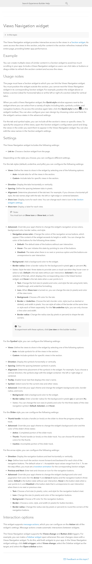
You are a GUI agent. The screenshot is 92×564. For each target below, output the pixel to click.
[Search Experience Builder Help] (44, 3)
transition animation (43, 466)
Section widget (78, 42)
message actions (31, 524)
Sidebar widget (34, 537)
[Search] (67, 3)
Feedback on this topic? (78, 559)
